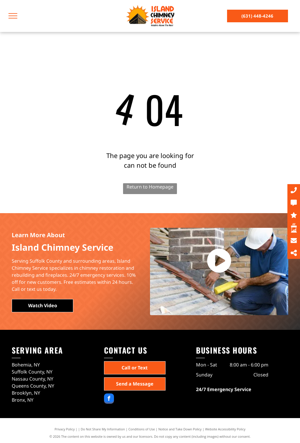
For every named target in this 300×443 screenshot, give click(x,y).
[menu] (13, 15)
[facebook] (109, 399)
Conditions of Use (141, 429)
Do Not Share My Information (103, 429)
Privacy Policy (64, 429)
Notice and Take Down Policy (180, 429)
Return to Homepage (150, 187)
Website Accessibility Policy (225, 429)
